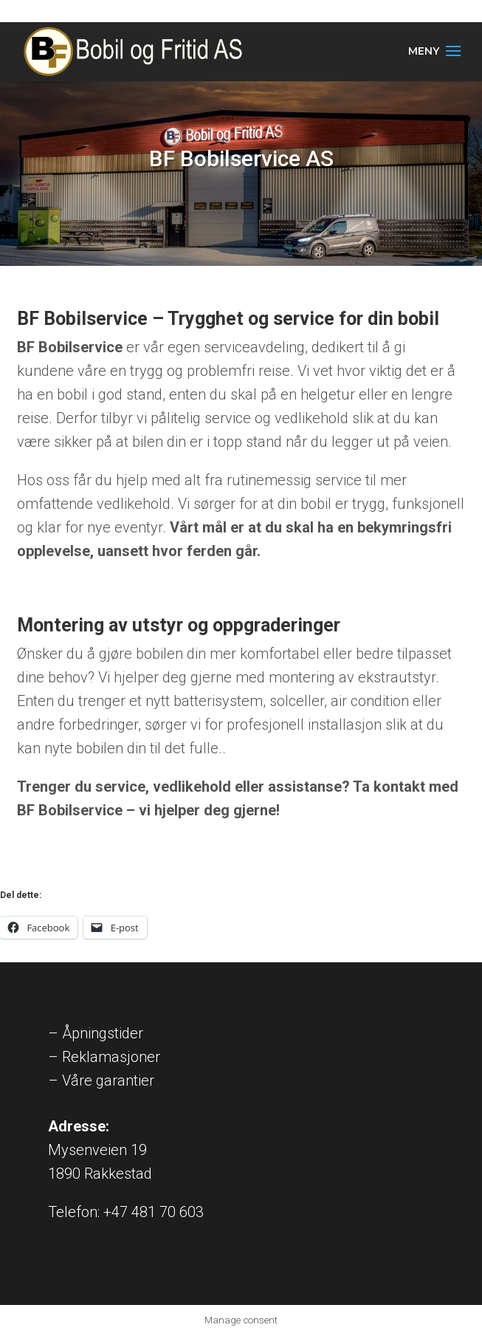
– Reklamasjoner (104, 1057)
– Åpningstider (95, 1033)
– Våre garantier (101, 1080)
